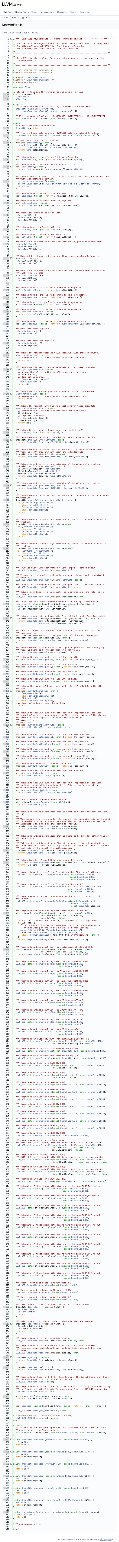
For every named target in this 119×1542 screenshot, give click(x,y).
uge (61, 1217)
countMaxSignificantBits (40, 725)
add (38, 913)
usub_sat (52, 993)
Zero (25, 96)
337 (6, 850)
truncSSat (44, 570)
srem (49, 1092)
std (30, 111)
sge (61, 1256)
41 (6, 135)
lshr (49, 1159)
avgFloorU (52, 1012)
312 (6, 790)
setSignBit (31, 381)
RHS (67, 826)
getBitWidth (33, 142)
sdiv (49, 1065)
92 (6, 258)
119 (6, 323)
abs (40, 1340)
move (37, 111)
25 (6, 96)
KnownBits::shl (37, 935)
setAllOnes (28, 258)
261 (6, 666)
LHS (76, 862)
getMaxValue (29, 394)
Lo (58, 637)
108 (6, 297)
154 (6, 408)
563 (6, 1396)
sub (38, 949)
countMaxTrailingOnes (38, 744)
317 (6, 802)
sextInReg (44, 596)
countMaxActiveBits (37, 790)
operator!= (28, 1406)
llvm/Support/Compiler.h (39, 80)
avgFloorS (52, 1002)
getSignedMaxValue (69, 323)
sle (61, 1275)
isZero (25, 229)
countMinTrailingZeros (39, 659)
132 (6, 355)
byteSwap (32, 1357)
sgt (61, 1246)
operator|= (46, 1292)
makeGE (42, 652)
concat (31, 637)
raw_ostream (46, 1410)
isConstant (28, 166)
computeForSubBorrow (58, 901)
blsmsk (42, 1391)
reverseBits (34, 1367)
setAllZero (28, 244)
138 (6, 369)
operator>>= (35, 1324)
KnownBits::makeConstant (54, 932)
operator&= (46, 1285)
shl (49, 1145)
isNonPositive (29, 323)
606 (6, 1500)
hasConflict (28, 159)
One (24, 99)
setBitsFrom (34, 473)
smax (49, 1113)
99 (6, 275)
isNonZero (27, 304)
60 (6, 181)
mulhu (50, 1058)
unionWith (33, 850)
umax (49, 1099)
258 (6, 659)
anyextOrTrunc (35, 500)
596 (6, 1476)
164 (6, 432)
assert (21, 145)
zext (30, 466)
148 (6, 394)
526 (6, 1307)
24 (6, 94)
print (36, 1410)
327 (6, 826)
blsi (41, 1381)
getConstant (38, 181)
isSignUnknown (29, 203)
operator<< (43, 1512)
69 (6, 203)
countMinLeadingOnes (37, 681)
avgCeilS (52, 1022)
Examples (84, 12)
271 (6, 691)
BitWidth (43, 135)
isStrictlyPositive (32, 311)
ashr (49, 1171)
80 (6, 229)
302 (6, 766)
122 (6, 331)
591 (6, 1464)
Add (75, 886)
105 (6, 290)
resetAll (26, 215)
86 (6, 244)
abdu (49, 1128)
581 (6, 1439)
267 (6, 681)
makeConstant (43, 802)
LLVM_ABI (20, 570)
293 (6, 744)
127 (6, 343)
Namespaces (47, 12)
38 (6, 128)
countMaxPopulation (37, 773)
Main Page (8, 12)
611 (6, 1512)
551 (6, 1367)
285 (6, 725)
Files (73, 12)
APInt (19, 96)
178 (6, 466)
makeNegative (29, 331)
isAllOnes (27, 237)
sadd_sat (52, 964)
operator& (39, 1439)
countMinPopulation (37, 766)
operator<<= (35, 1307)
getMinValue (29, 355)
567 (6, 1406)
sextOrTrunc (34, 548)
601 (6, 1488)
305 (6, 773)
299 (6, 758)
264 (6, 674)
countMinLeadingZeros (38, 674)
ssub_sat (52, 983)
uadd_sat (52, 973)
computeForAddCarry (58, 874)
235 (6, 604)
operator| (39, 1464)
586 (6, 1451)
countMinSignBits (36, 691)
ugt (61, 1207)
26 (6, 99)
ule (61, 1237)
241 (6, 618)
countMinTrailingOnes (38, 666)
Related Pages (22, 12)
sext (30, 485)
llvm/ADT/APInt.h (35, 77)
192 (6, 500)
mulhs (50, 1051)
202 (6, 524)
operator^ (39, 1488)
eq (60, 1188)
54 (6, 166)
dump (44, 1418)
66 (6, 196)
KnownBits (21, 108)
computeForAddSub (56, 886)
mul (49, 1041)
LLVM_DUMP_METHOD (25, 1418)
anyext (31, 454)
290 (6, 737)
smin (49, 1121)
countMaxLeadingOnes (37, 758)
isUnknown (27, 196)
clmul (50, 1181)
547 (6, 1357)
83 (6, 237)
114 (6, 311)
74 (6, 215)
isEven (25, 432)
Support (23, 18)
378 (6, 949)
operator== (28, 1396)
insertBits (28, 604)
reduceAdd (44, 1352)
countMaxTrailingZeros (39, 737)
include (5, 18)
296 (6, 751)
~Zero (29, 398)
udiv (49, 1075)
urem (49, 1084)
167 (6, 440)
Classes (62, 12)
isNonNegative (29, 297)
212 (6, 548)
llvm (14, 18)
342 (6, 862)
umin (49, 1106)
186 (6, 485)
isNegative (28, 290)
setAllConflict (30, 275)
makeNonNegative (31, 343)
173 (6, 454)
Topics (34, 12)
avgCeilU (52, 1031)
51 (6, 159)
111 (6, 304)
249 (6, 637)
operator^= (46, 1299)
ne (60, 1198)
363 (6, 913)
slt (61, 1266)
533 (6, 1324)
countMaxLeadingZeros (38, 751)
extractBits (34, 618)
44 (6, 142)
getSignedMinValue (33, 369)
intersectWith (35, 826)
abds (49, 1135)
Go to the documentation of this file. (20, 32)
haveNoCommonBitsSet (41, 862)
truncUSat (44, 587)
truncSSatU (45, 580)
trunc (31, 440)
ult (61, 1227)
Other (58, 1396)
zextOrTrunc (34, 524)
